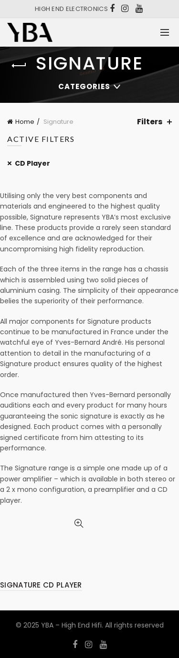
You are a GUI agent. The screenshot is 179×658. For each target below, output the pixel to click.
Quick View (79, 523)
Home (24, 121)
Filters (149, 121)
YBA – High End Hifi (71, 625)
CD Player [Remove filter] (32, 163)
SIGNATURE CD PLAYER (41, 585)
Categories (84, 86)
